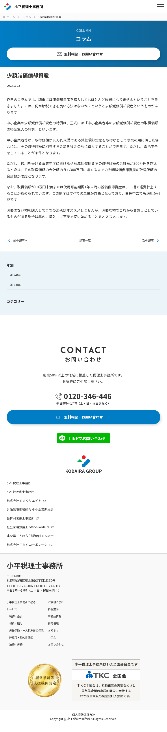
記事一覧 (85, 240)
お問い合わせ (56, 644)
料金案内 (53, 609)
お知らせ (53, 630)
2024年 (15, 274)
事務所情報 (54, 616)
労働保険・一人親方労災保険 (26, 630)
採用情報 (53, 623)
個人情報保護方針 (83, 714)
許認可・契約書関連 (21, 637)
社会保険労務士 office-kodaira (28, 527)
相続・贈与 (15, 623)
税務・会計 (15, 616)
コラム (52, 637)
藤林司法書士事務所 (20, 518)
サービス (12, 609)
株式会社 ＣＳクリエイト (24, 500)
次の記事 (148, 240)
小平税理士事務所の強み (21, 602)
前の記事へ (20, 240)
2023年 (15, 284)
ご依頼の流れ (56, 602)
